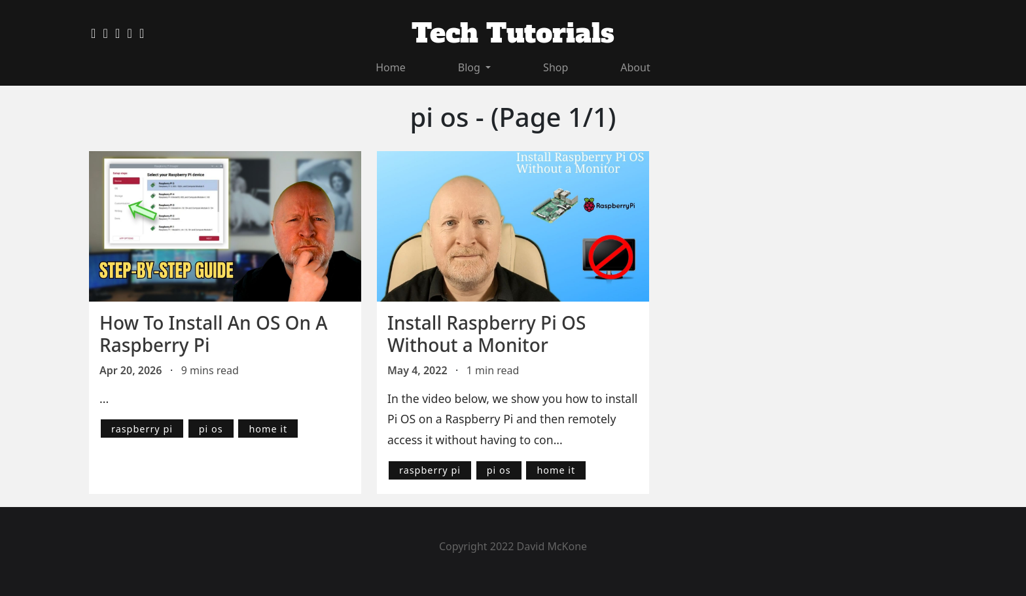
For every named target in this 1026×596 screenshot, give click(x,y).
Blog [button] (470, 67)
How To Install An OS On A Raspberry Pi (213, 333)
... (104, 398)
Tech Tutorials (513, 33)
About (635, 67)
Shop (555, 67)
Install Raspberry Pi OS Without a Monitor (486, 333)
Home (391, 67)
